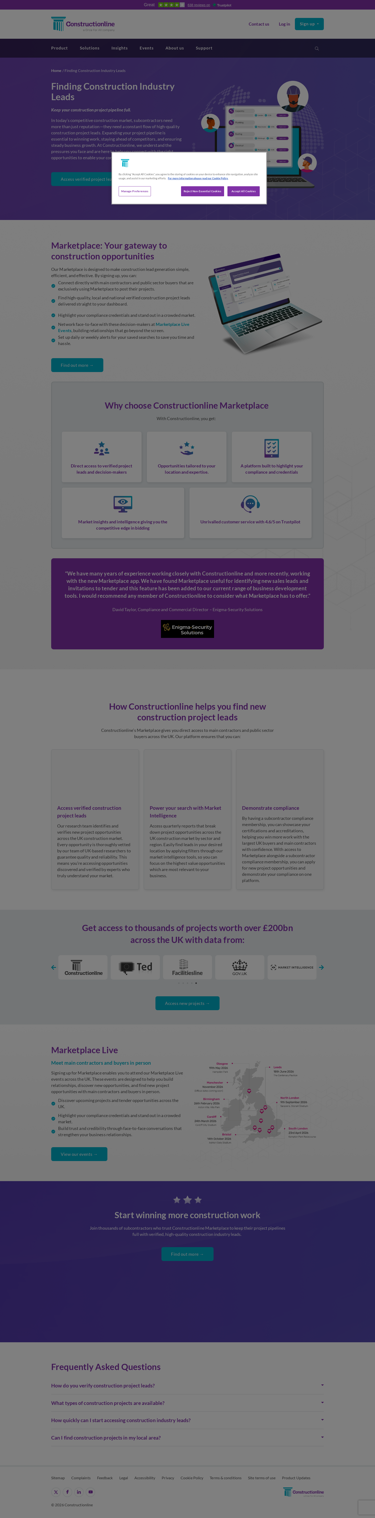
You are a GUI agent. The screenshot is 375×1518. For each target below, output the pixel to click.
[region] (189, 178)
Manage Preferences (134, 191)
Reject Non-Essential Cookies (202, 191)
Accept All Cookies (244, 191)
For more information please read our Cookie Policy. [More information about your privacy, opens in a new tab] (198, 178)
